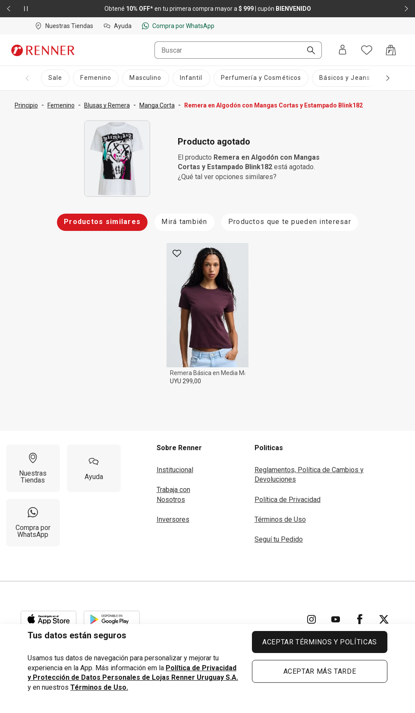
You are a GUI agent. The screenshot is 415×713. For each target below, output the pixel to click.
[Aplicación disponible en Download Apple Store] (49, 619)
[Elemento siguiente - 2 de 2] (406, 8)
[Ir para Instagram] (311, 619)
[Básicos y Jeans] (344, 78)
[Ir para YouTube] (335, 619)
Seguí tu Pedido (279, 539)
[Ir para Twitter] (384, 619)
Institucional (175, 470)
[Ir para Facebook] (359, 619)
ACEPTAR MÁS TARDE (319, 671)
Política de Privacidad (288, 499)
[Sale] (55, 78)
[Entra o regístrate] (342, 50)
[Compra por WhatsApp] (33, 522)
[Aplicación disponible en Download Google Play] (112, 619)
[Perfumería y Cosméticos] (261, 78)
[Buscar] (307, 51)
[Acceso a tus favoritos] (366, 50)
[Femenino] (96, 78)
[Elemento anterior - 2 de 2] (8, 8)
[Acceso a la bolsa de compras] (390, 50)
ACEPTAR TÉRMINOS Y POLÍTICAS (319, 642)
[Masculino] (145, 78)
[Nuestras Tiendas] (33, 468)
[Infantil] (191, 78)
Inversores (173, 519)
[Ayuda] (94, 468)
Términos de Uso (280, 519)
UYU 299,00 (185, 381)
